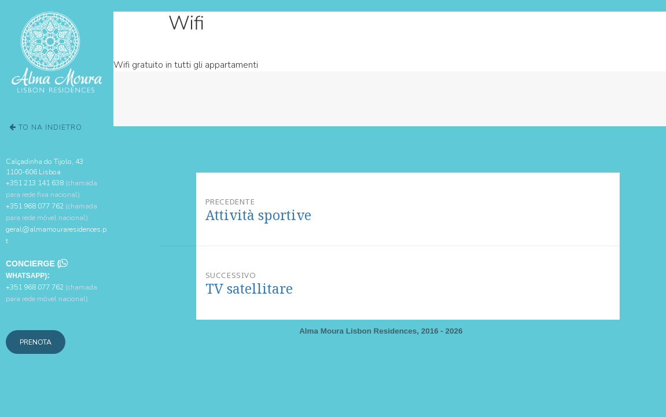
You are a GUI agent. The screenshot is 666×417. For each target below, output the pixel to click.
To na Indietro (45, 127)
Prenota (35, 342)
